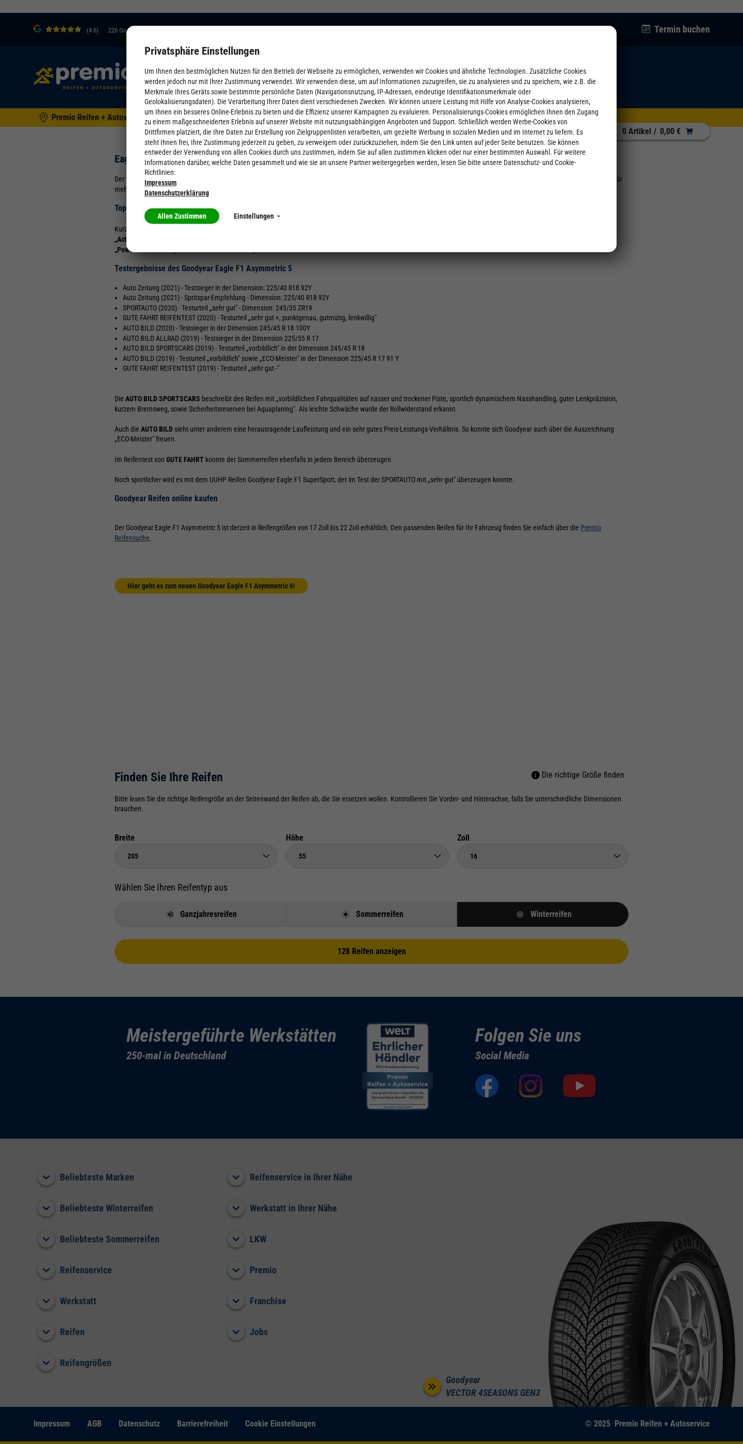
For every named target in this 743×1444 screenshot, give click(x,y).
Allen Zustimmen (181, 216)
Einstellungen (257, 216)
